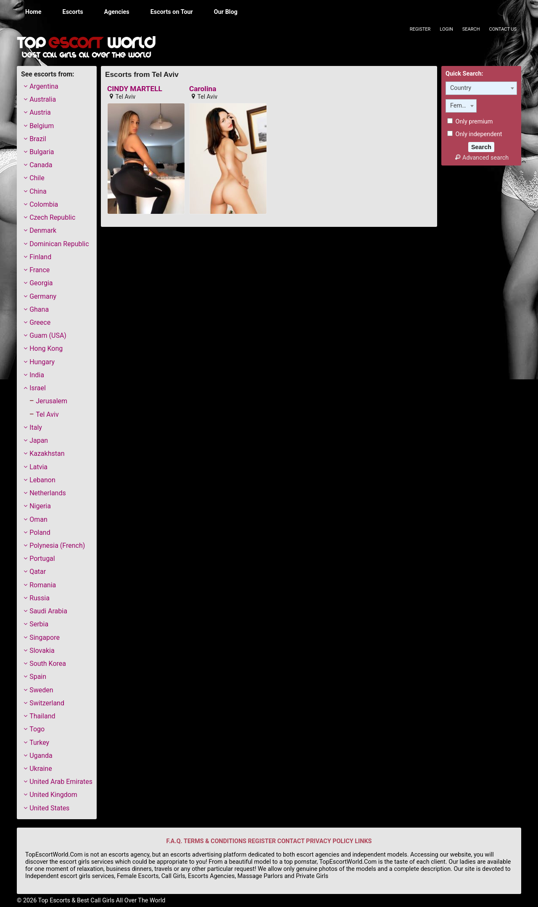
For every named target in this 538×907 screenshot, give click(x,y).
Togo (37, 729)
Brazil (37, 139)
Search (471, 29)
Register (420, 29)
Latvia (38, 467)
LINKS (363, 841)
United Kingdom (53, 795)
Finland (40, 257)
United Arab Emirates (60, 782)
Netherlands (47, 493)
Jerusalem (51, 401)
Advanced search (481, 157)
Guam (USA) (47, 335)
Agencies (116, 12)
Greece (39, 322)
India (36, 375)
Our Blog (225, 12)
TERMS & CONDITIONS (215, 841)
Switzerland (46, 703)
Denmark (42, 230)
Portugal (42, 559)
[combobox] (481, 88)
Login (446, 29)
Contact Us (503, 29)
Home (33, 12)
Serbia (38, 624)
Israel (37, 388)
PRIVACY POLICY (329, 841)
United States (49, 808)
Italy (35, 427)
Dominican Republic (59, 244)
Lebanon (42, 480)
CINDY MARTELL (134, 88)
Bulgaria (41, 152)
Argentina (43, 86)
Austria (40, 112)
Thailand (42, 716)
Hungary (42, 362)
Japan (38, 440)
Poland (39, 532)
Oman (38, 519)
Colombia (43, 204)
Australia (42, 99)
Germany (42, 296)
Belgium (41, 126)
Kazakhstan (46, 453)
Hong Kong (46, 348)
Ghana (39, 309)
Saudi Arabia (48, 611)
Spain (37, 677)
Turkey (39, 743)
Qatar (37, 572)
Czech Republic (52, 217)
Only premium (470, 121)
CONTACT (291, 841)
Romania (42, 585)
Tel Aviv (47, 414)
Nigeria (40, 506)
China (38, 191)
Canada (40, 165)
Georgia (41, 283)
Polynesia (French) (57, 545)
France (39, 270)
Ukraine (40, 769)
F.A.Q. (174, 841)
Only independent (474, 134)
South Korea (47, 664)
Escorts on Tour (171, 12)
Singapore (44, 637)
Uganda (41, 756)
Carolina (202, 88)
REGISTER (262, 841)
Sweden (41, 690)
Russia (39, 598)
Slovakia (41, 651)
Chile (37, 178)
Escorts (73, 12)
